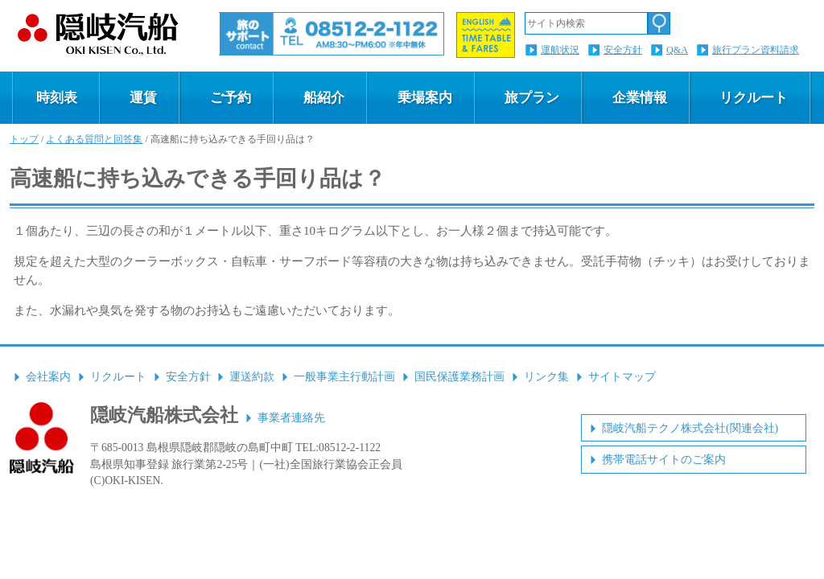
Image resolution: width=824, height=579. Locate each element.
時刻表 (56, 97)
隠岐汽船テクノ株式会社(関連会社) (690, 428)
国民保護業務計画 (459, 377)
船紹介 (323, 97)
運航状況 (560, 49)
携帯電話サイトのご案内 (664, 460)
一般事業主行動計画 (344, 377)
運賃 (143, 97)
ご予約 (230, 97)
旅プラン (532, 97)
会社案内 (48, 377)
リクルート (753, 97)
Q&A (677, 49)
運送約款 (251, 377)
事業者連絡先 (291, 418)
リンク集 (546, 377)
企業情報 (639, 97)
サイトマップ (622, 377)
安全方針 (623, 49)
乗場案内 (425, 97)
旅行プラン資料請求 (755, 49)
